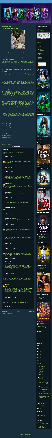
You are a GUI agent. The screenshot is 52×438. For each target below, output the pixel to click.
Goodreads (40, 53)
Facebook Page (41, 50)
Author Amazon (41, 43)
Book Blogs (40, 422)
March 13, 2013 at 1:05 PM (10, 303)
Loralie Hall (7, 159)
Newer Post (4, 311)
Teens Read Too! (41, 297)
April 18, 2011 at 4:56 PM (9, 273)
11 (38, 363)
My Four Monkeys (41, 326)
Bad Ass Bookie (41, 418)
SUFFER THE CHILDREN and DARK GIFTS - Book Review (44, 394)
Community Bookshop (42, 239)
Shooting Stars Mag (9, 207)
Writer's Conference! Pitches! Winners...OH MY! (44, 397)
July (40, 372)
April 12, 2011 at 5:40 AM (9, 171)
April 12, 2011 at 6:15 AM (9, 188)
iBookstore (40, 58)
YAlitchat (39, 424)
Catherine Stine (8, 183)
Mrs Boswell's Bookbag (42, 267)
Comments (40, 64)
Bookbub (39, 49)
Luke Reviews (40, 329)
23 (38, 345)
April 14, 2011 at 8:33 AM (9, 239)
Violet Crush (40, 298)
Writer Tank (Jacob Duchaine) (10, 261)
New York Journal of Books (43, 327)
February (41, 403)
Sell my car (20, 290)
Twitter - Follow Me (41, 51)
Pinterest (39, 46)
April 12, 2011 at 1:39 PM (9, 203)
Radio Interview (41, 236)
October (40, 368)
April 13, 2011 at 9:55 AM (9, 214)
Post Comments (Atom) (11, 313)
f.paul (6, 284)
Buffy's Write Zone (41, 415)
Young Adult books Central (42, 295)
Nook (39, 54)
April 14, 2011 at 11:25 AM (10, 248)
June (40, 374)
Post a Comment (7, 306)
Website (39, 42)
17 (38, 354)
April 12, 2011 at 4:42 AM (9, 156)
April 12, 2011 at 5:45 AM (9, 180)
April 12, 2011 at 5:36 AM (9, 163)
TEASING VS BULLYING (43, 385)
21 (38, 348)
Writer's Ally (40, 412)
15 (38, 357)
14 (38, 359)
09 (38, 408)
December (41, 365)
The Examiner (40, 268)
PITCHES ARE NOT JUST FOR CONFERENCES (43, 383)
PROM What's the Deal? (43, 378)
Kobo (39, 55)
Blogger (30, 434)
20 (38, 349)
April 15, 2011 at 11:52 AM (10, 258)
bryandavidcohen (8, 228)
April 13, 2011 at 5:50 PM (9, 224)
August (40, 371)
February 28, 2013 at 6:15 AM (10, 297)
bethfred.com (7, 154)
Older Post (31, 311)
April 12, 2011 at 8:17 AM (9, 197)
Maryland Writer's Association (43, 423)
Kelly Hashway (8, 167)
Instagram (40, 47)
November (41, 366)
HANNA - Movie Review (43, 391)
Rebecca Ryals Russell (9, 218)
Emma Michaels (41, 414)
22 (38, 346)
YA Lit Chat (40, 416)
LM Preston (7, 243)
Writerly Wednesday (41, 269)
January (40, 405)
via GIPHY (39, 139)
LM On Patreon (40, 45)
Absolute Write (40, 426)
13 (38, 360)
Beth (6, 151)
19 (38, 351)
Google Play (40, 57)
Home (18, 311)
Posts (39, 63)
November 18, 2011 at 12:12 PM (11, 281)
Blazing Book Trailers (42, 427)
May (40, 375)
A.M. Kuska (7, 192)
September (41, 369)
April (40, 377)
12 (38, 362)
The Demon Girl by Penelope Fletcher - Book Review (44, 387)
